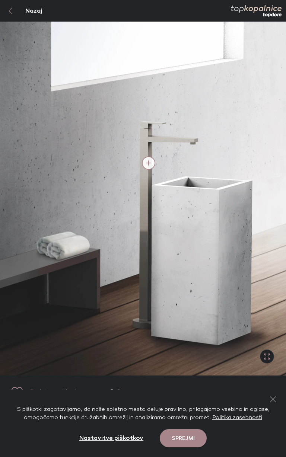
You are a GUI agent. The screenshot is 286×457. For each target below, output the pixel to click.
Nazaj (21, 11)
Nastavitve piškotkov (111, 437)
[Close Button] (273, 399)
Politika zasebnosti (237, 417)
